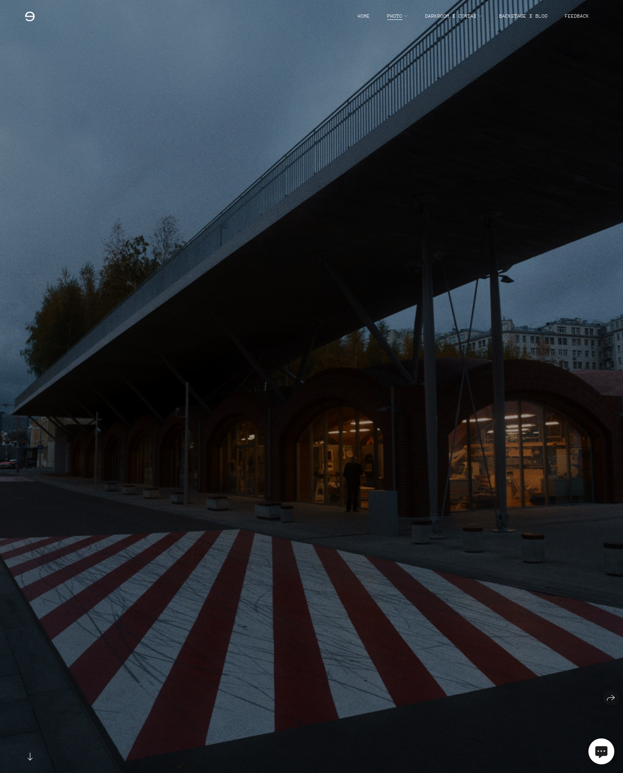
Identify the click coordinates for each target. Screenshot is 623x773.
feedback (577, 16)
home (364, 16)
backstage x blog (523, 16)
